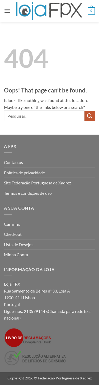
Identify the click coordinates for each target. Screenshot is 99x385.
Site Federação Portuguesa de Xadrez (37, 182)
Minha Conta (16, 254)
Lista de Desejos (18, 244)
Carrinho (12, 224)
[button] (7, 10)
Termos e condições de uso (28, 193)
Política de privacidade (24, 172)
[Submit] (89, 116)
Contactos (13, 162)
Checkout (13, 234)
